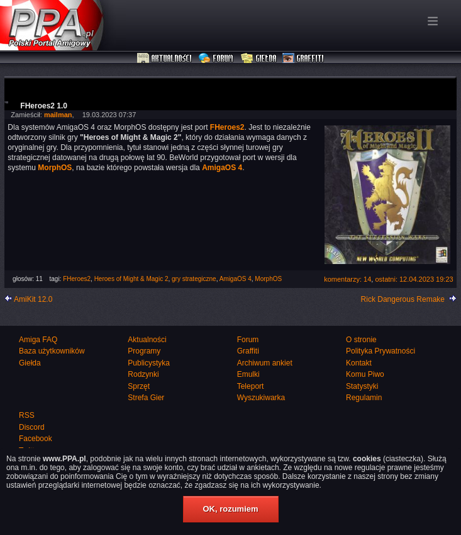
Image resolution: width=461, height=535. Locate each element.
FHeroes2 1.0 (43, 105)
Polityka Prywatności (380, 351)
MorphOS (268, 278)
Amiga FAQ (38, 339)
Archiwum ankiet (264, 363)
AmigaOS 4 (235, 278)
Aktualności (164, 59)
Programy (144, 351)
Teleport (250, 386)
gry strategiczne (194, 278)
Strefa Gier (146, 397)
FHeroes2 (77, 278)
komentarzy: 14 (347, 279)
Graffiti (303, 59)
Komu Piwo (365, 374)
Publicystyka (149, 363)
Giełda (259, 59)
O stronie (361, 339)
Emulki (248, 374)
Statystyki (362, 386)
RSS (27, 415)
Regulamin (364, 397)
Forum (217, 59)
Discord (32, 427)
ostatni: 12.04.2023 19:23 (414, 279)
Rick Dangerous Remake (403, 299)
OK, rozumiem (230, 509)
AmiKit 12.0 (33, 299)
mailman (58, 114)
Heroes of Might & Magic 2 (131, 278)
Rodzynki (143, 374)
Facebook (35, 438)
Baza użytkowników (52, 351)
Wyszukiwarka (261, 397)
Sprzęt (139, 386)
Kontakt (359, 363)
